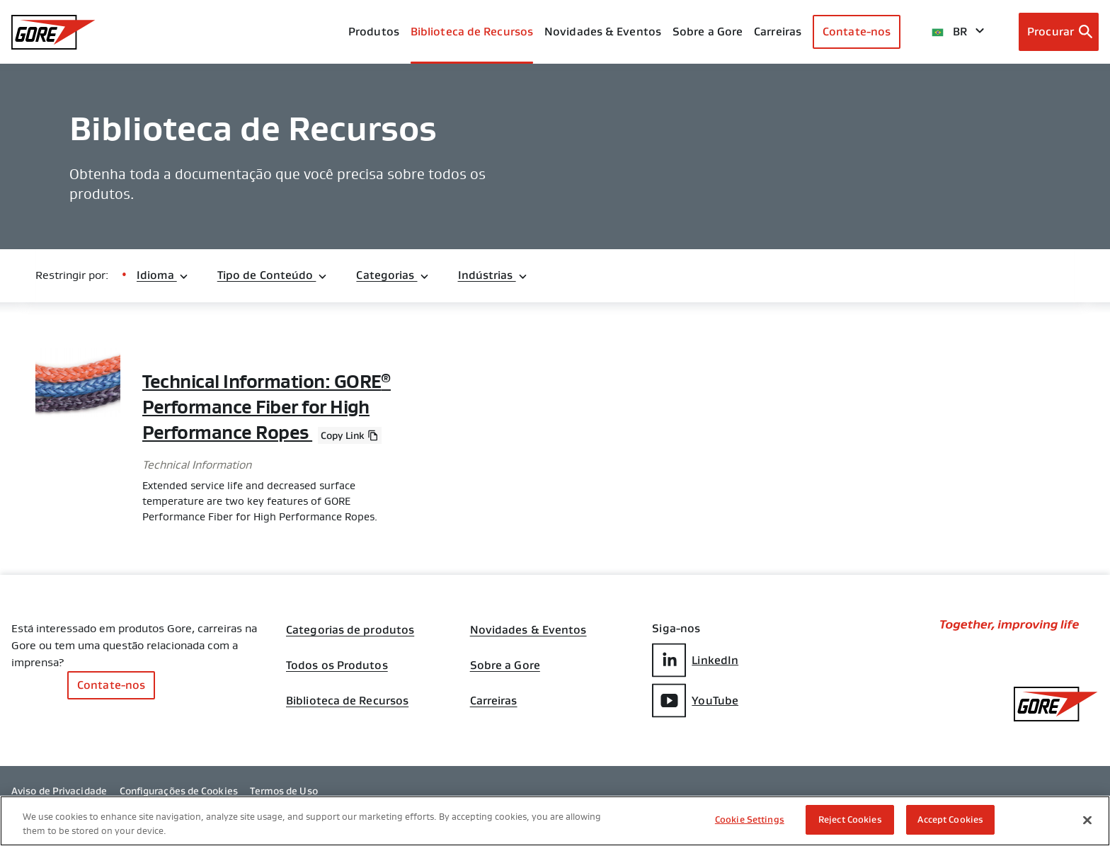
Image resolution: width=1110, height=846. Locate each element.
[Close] (1087, 819)
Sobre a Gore (708, 31)
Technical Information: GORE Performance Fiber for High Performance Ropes (266, 407)
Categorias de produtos (350, 630)
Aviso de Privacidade (59, 790)
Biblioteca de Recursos (347, 701)
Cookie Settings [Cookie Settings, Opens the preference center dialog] (749, 819)
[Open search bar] (1059, 32)
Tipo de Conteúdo (272, 275)
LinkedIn (695, 660)
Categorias (392, 275)
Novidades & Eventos (602, 31)
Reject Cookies (850, 819)
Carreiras (493, 701)
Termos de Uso (283, 790)
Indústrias (493, 275)
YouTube (695, 700)
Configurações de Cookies (179, 790)
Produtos (373, 31)
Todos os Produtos (337, 665)
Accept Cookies (950, 819)
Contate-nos (857, 31)
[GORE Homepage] (53, 32)
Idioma (163, 275)
